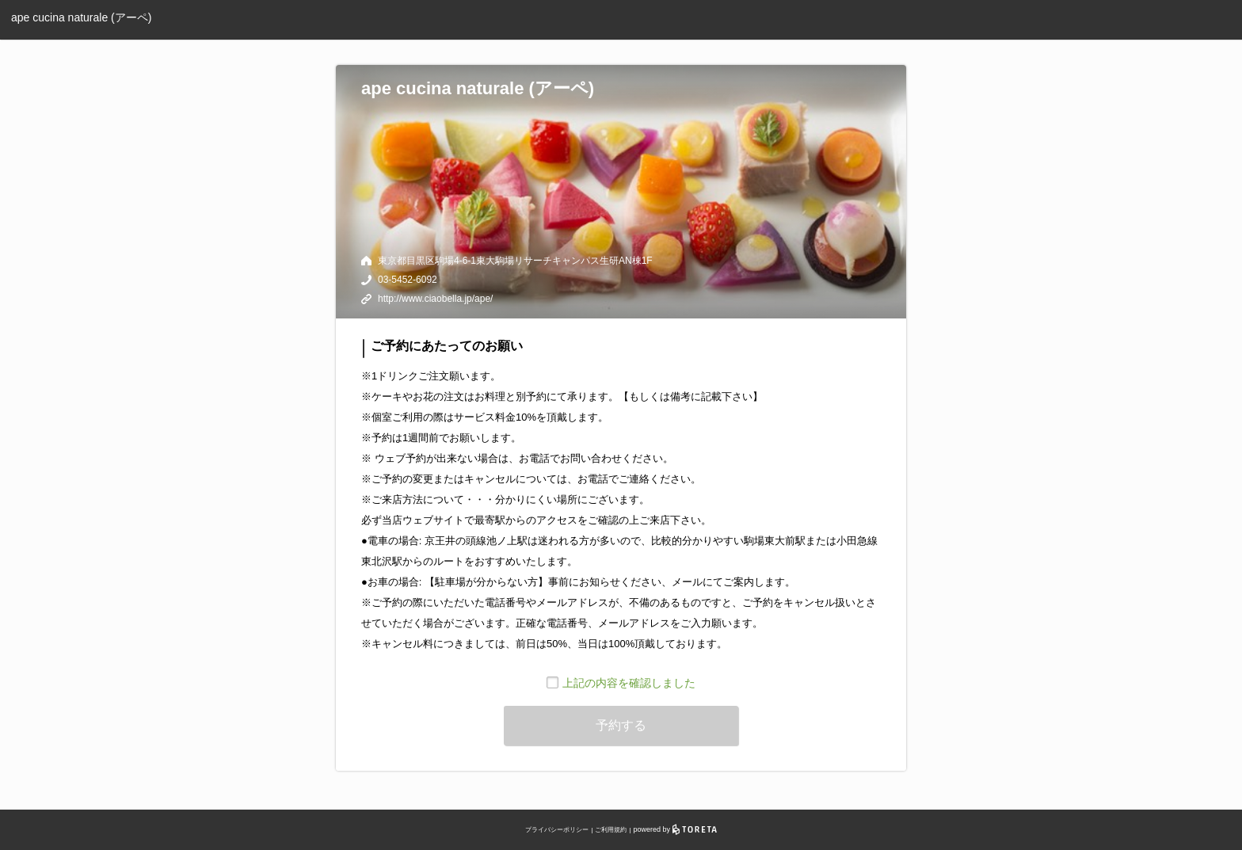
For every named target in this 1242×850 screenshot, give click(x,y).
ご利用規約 (611, 829)
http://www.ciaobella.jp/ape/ (435, 298)
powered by (675, 829)
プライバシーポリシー (557, 829)
